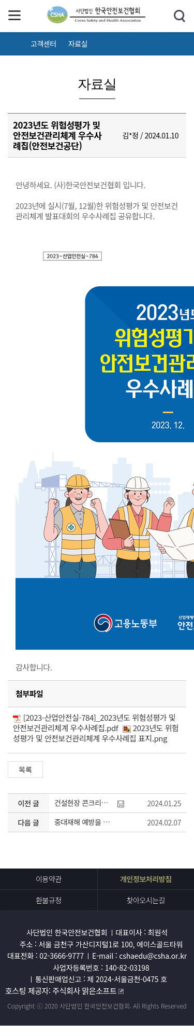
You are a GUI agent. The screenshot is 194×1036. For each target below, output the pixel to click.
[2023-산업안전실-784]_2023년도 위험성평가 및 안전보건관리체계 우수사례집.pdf (94, 722)
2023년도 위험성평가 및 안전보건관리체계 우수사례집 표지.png (95, 733)
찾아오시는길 (145, 900)
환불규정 (49, 900)
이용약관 (49, 879)
